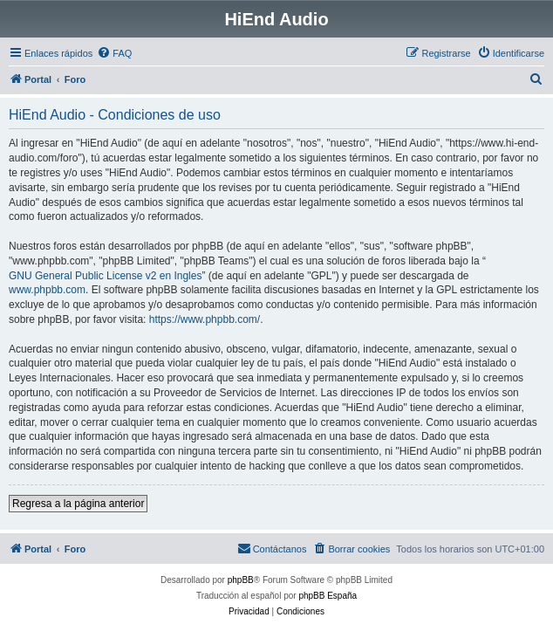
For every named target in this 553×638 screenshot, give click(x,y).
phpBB (241, 580)
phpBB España (327, 595)
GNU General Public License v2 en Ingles (105, 276)
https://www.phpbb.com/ (204, 319)
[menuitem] (114, 53)
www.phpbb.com (47, 290)
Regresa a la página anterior (78, 503)
